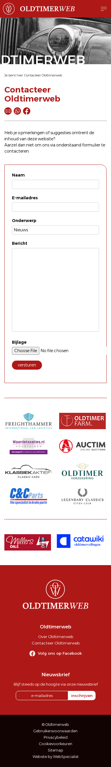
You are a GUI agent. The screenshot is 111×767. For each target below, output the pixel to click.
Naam (18, 175)
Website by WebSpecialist (56, 756)
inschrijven (82, 695)
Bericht (19, 243)
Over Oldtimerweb (55, 636)
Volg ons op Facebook (60, 653)
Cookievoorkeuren (55, 744)
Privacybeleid (56, 737)
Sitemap (55, 750)
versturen (27, 365)
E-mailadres (25, 197)
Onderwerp (24, 220)
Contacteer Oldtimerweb (43, 75)
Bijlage (19, 342)
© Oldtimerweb (55, 724)
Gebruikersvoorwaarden (55, 731)
